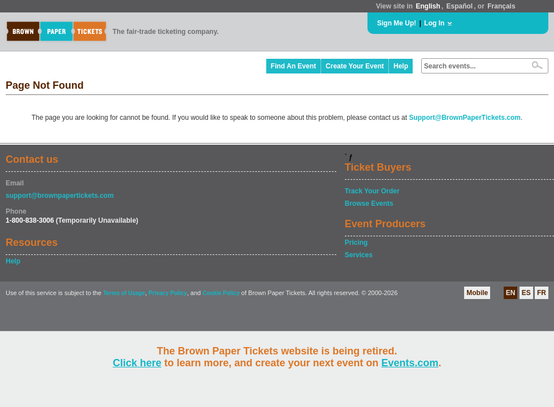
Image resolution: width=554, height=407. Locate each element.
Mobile (477, 293)
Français (501, 6)
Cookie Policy (221, 293)
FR (541, 293)
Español (460, 6)
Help (400, 66)
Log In (434, 23)
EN (511, 293)
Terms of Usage (124, 293)
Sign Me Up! (396, 23)
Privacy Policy (168, 293)
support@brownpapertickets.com (60, 196)
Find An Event (293, 66)
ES (526, 293)
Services (359, 255)
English (428, 6)
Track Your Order (372, 191)
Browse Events (369, 203)
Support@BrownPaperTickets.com (465, 118)
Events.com (410, 363)
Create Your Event (355, 66)
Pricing (356, 242)
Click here (136, 363)
